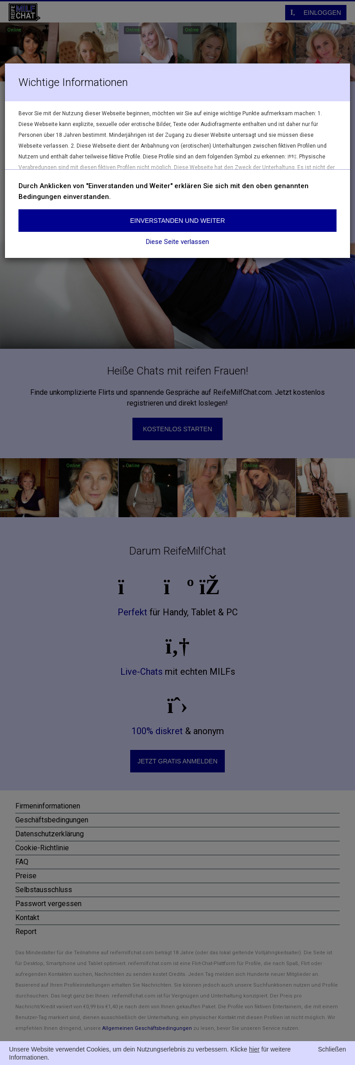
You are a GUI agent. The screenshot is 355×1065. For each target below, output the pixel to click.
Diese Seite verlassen (177, 242)
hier (254, 1049)
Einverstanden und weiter (177, 220)
